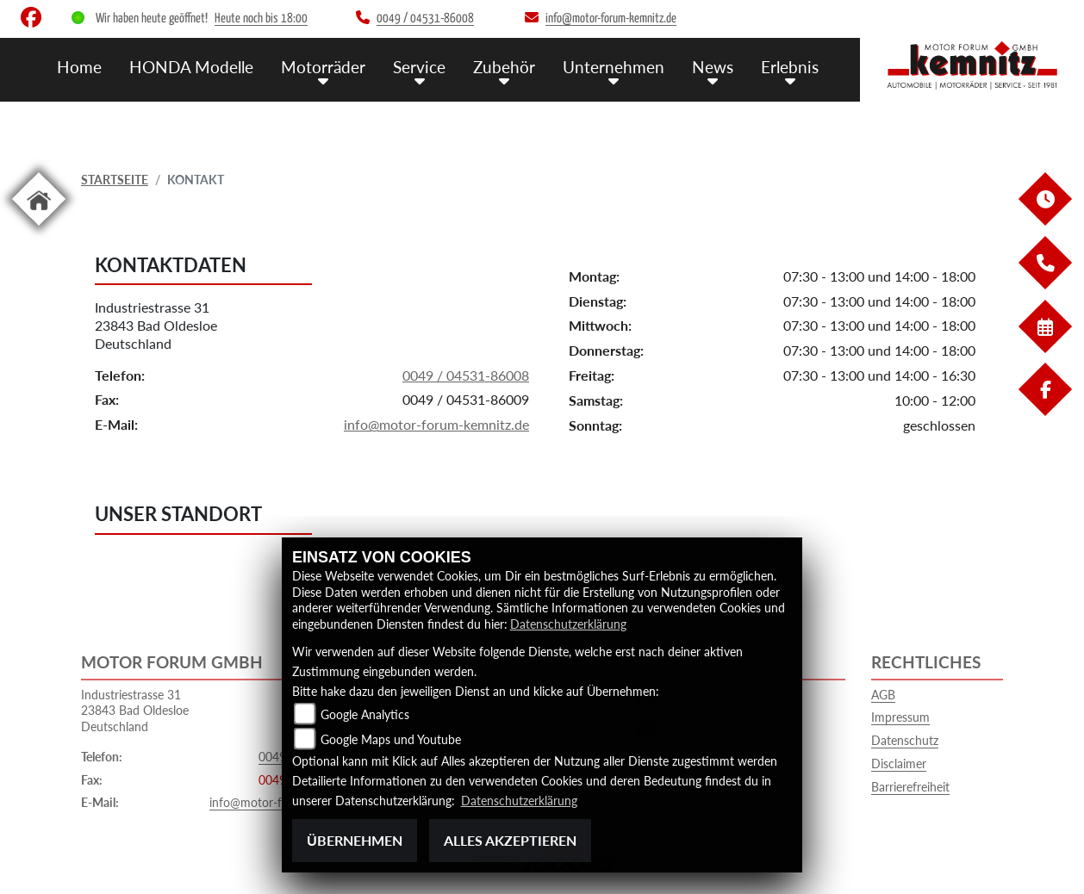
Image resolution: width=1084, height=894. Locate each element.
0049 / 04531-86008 (465, 375)
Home (79, 67)
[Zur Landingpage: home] (39, 228)
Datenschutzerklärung (568, 624)
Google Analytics (365, 714)
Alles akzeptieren (510, 840)
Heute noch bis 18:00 (261, 18)
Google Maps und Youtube (391, 739)
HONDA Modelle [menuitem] (191, 67)
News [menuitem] (712, 67)
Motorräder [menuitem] (323, 67)
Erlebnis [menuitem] (790, 67)
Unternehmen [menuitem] (613, 67)
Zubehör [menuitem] (504, 67)
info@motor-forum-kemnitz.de (436, 424)
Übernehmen (354, 840)
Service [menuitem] (419, 67)
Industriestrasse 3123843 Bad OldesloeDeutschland (156, 326)
